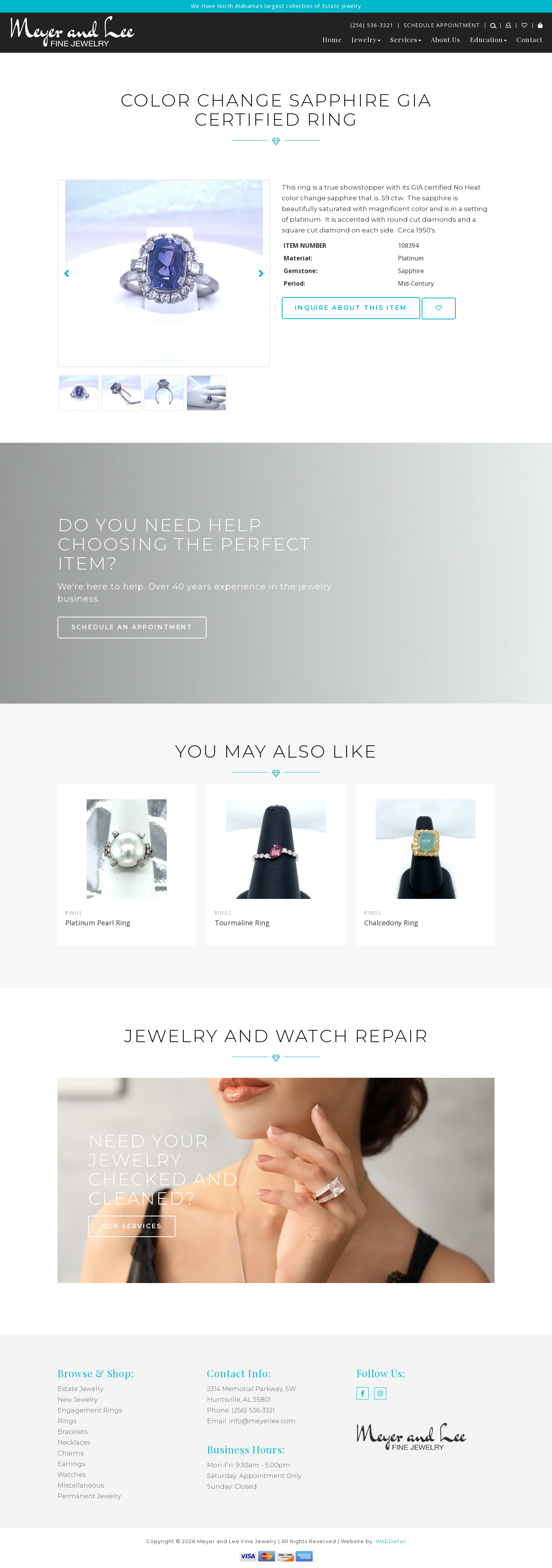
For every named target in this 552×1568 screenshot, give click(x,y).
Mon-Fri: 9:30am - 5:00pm (248, 1465)
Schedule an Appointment (133, 627)
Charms (71, 1453)
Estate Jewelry (81, 1389)
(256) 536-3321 (371, 25)
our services (132, 1226)
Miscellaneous (82, 1485)
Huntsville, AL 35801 (239, 1400)
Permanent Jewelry (90, 1496)
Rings (67, 1421)
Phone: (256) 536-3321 (241, 1410)
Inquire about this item (352, 307)
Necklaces (75, 1443)
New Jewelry (79, 1400)
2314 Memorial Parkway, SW (252, 1389)
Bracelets (73, 1432)
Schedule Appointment (442, 25)
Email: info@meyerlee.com (252, 1421)
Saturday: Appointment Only (254, 1476)
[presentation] (65, 273)
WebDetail (391, 1542)
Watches (72, 1475)
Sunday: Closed (232, 1487)
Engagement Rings (90, 1410)
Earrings (71, 1464)
